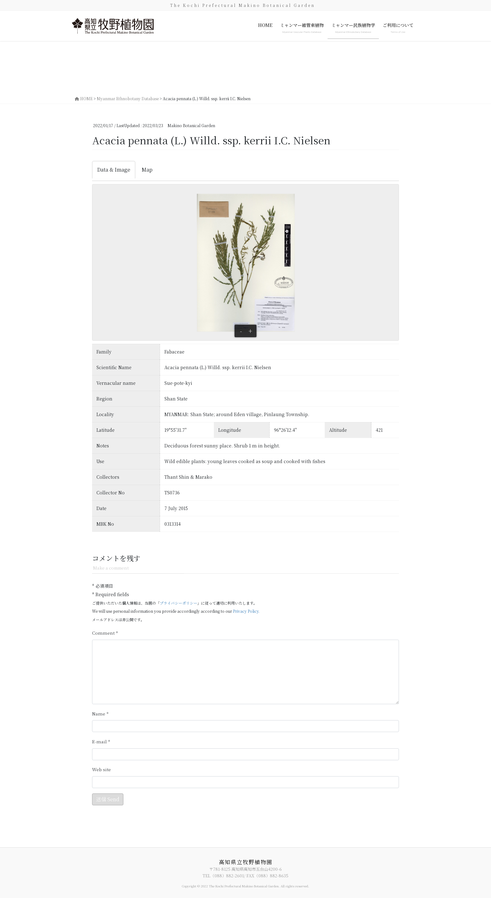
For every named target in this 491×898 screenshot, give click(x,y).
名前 (100, 714)
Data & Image (113, 169)
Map (147, 169)
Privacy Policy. (246, 611)
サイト (101, 769)
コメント (105, 633)
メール (101, 741)
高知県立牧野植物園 (245, 862)
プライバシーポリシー (178, 603)
